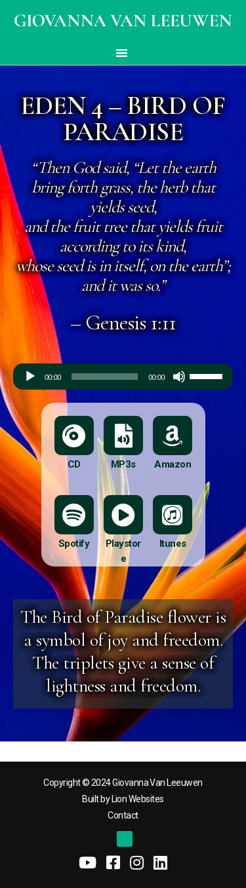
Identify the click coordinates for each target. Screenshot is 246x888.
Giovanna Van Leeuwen (157, 782)
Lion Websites (138, 799)
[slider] (105, 376)
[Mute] (179, 376)
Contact (123, 815)
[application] (123, 376)
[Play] (30, 376)
